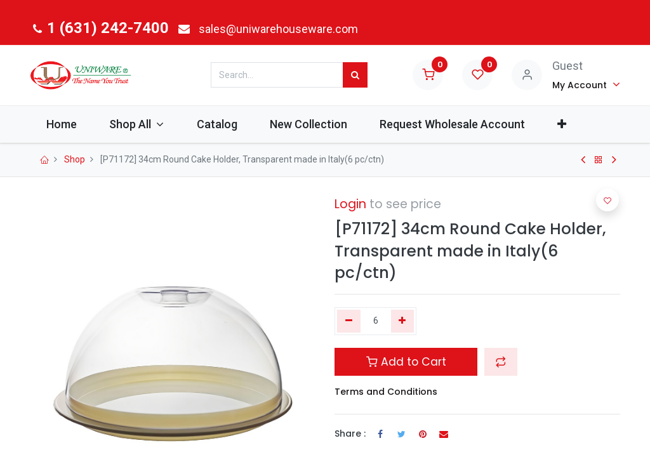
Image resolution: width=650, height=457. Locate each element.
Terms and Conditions (386, 391)
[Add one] (403, 321)
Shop (74, 159)
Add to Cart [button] (406, 361)
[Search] (355, 75)
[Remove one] (349, 321)
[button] (562, 124)
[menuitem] (61, 124)
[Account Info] (586, 84)
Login (350, 204)
